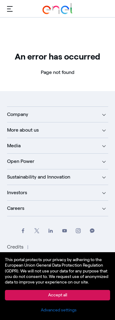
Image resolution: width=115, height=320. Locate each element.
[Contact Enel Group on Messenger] (92, 231)
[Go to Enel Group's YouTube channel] (64, 231)
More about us (23, 130)
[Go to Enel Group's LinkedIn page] (51, 231)
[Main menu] (9, 8)
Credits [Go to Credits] (16, 247)
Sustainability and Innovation (38, 177)
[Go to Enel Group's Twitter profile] (37, 231)
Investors (17, 192)
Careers (15, 208)
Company (17, 114)
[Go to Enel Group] (57, 8)
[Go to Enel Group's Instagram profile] (78, 231)
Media (14, 145)
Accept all (57, 295)
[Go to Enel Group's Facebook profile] (23, 231)
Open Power (20, 161)
